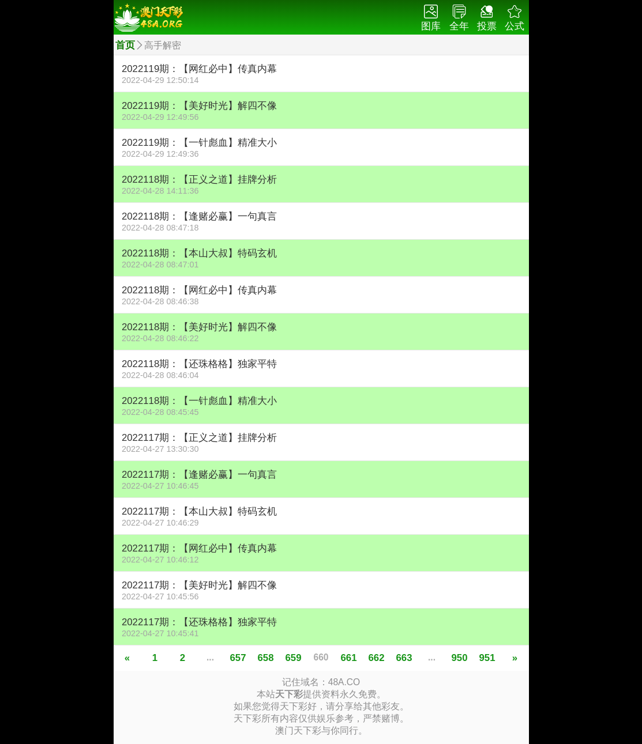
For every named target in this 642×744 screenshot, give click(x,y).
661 (349, 657)
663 (404, 657)
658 (266, 657)
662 (377, 657)
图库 (431, 18)
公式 (514, 18)
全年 (459, 18)
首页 (125, 45)
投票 (487, 18)
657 (238, 657)
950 (460, 657)
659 (294, 657)
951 (487, 657)
